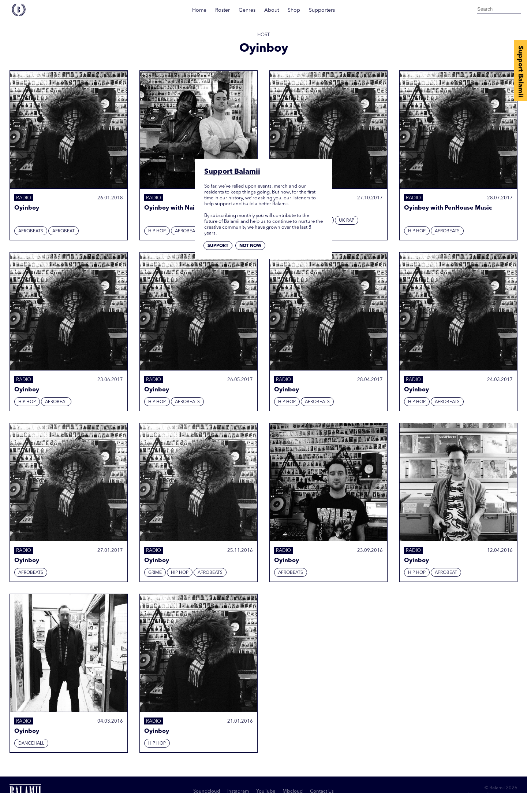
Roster (222, 10)
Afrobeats (30, 231)
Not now (250, 246)
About (271, 10)
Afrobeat (63, 231)
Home (199, 10)
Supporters (322, 10)
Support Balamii (520, 71)
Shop (294, 10)
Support (218, 246)
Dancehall (31, 743)
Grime (155, 573)
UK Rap (346, 220)
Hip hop (157, 231)
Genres (247, 10)
